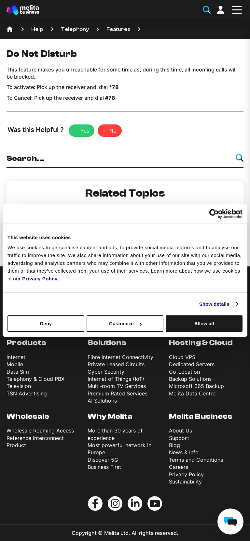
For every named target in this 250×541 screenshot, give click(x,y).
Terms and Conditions (196, 460)
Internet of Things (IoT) (116, 379)
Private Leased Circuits (116, 364)
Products (26, 342)
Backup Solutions (190, 379)
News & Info (184, 452)
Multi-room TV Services (117, 386)
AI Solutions (102, 400)
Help (37, 29)
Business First (104, 467)
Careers (178, 467)
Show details (214, 304)
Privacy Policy (186, 474)
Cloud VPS (182, 357)
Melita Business (200, 416)
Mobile (15, 364)
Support (179, 438)
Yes (84, 130)
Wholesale (28, 416)
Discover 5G (103, 460)
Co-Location (184, 371)
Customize (125, 323)
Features (118, 29)
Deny (46, 323)
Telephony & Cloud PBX (35, 379)
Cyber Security (106, 371)
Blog (174, 445)
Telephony (75, 29)
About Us (180, 430)
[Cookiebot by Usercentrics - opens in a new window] (214, 214)
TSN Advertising (27, 393)
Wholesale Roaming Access (40, 430)
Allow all (204, 323)
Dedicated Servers (192, 364)
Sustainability (185, 481)
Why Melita (110, 416)
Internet (16, 357)
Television (19, 386)
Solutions (107, 342)
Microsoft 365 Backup (196, 386)
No (113, 130)
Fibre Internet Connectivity (120, 357)
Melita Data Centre (192, 393)
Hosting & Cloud (201, 342)
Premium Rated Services (117, 393)
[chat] (230, 522)
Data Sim (18, 371)
